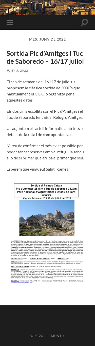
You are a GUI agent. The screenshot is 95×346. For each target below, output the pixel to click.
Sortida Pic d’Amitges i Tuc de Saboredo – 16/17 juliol (45, 57)
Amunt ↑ (56, 336)
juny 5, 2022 (17, 70)
